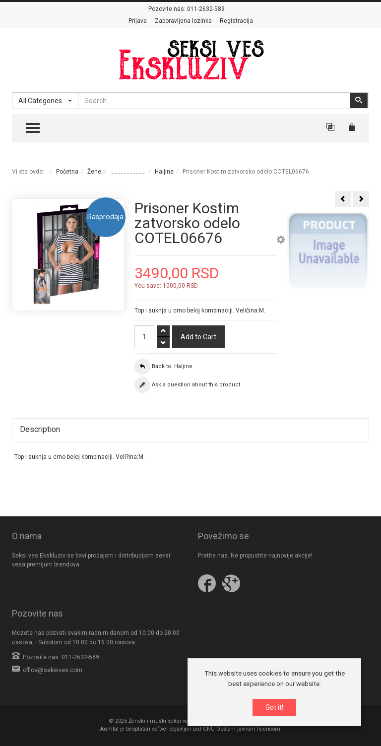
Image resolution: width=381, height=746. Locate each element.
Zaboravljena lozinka (183, 20)
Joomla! (109, 729)
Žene (94, 171)
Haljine (164, 171)
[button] (281, 241)
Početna (67, 171)
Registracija (236, 20)
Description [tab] (40, 429)
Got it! (274, 708)
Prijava (137, 20)
